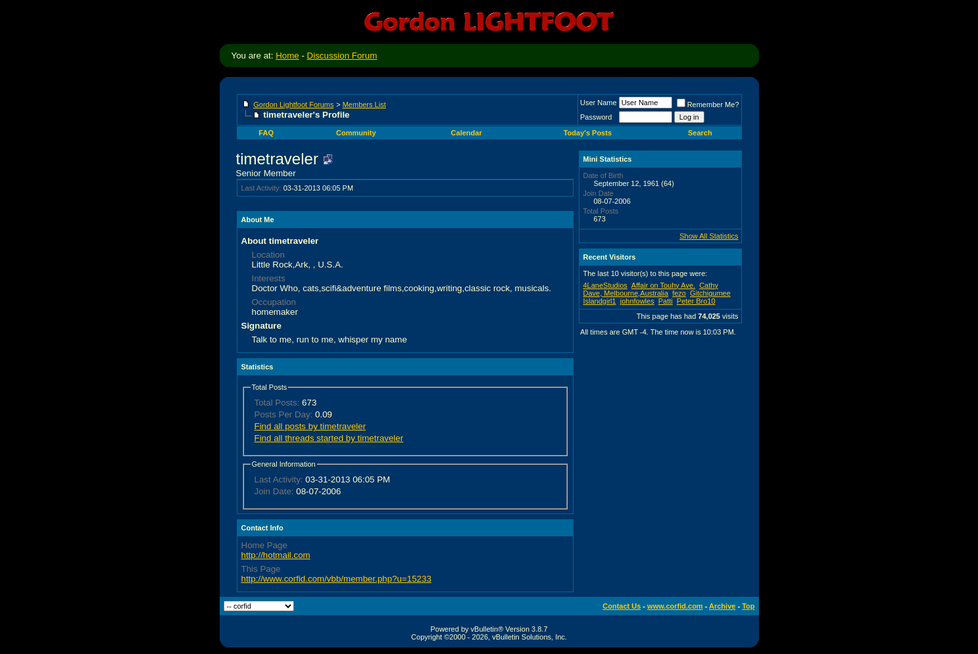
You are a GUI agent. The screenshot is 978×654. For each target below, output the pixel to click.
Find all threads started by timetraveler (329, 438)
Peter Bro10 (696, 301)
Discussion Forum (342, 55)
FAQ (266, 133)
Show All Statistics (708, 236)
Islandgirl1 (599, 301)
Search (700, 133)
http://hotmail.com (275, 555)
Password (596, 117)
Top (748, 606)
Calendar (466, 133)
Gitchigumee (710, 293)
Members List (364, 104)
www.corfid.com (675, 606)
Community (356, 133)
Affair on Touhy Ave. (663, 285)
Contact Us (621, 606)
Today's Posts (588, 133)
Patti (665, 301)
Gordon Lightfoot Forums (293, 104)
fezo (679, 293)
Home (287, 55)
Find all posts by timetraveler (310, 426)
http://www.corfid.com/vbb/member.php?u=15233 (336, 579)
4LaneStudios (605, 285)
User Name (598, 102)
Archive (722, 606)
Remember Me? (708, 104)
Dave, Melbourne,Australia (626, 293)
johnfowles (637, 301)
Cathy (708, 285)
